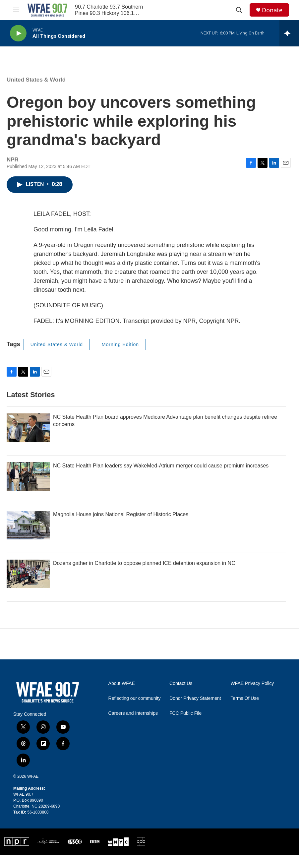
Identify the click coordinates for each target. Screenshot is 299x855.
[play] (18, 33)
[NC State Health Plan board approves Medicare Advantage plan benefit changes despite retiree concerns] (28, 427)
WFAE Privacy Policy (252, 683)
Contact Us (180, 683)
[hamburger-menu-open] (16, 10)
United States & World (36, 80)
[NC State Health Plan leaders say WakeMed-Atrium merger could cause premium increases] (28, 476)
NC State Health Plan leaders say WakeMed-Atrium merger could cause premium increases (161, 465)
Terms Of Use (245, 698)
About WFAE (121, 683)
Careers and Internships (133, 713)
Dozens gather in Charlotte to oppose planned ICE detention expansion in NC (144, 563)
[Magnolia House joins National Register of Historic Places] (28, 525)
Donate (272, 10)
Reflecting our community (134, 698)
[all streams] (289, 33)
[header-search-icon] (239, 10)
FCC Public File (185, 713)
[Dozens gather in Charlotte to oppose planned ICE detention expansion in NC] (28, 574)
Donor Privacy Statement (195, 698)
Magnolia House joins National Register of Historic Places (120, 514)
